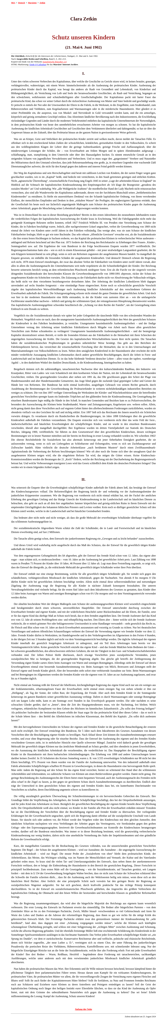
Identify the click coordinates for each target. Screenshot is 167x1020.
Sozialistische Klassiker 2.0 (54, 61)
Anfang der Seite (83, 1009)
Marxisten (32, 3)
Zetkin (42, 3)
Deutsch (21, 3)
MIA (13, 3)
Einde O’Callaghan (38, 64)
